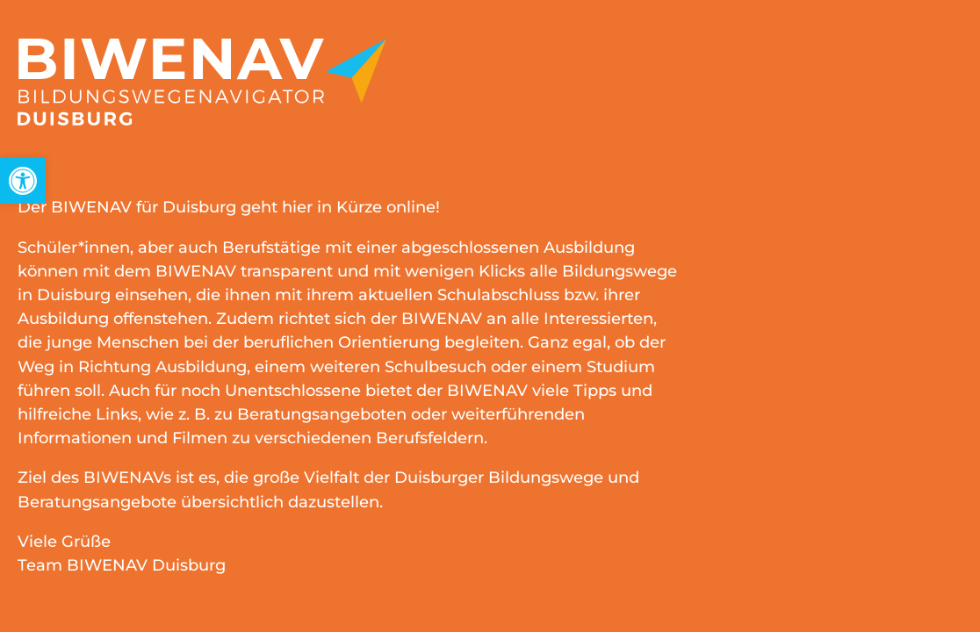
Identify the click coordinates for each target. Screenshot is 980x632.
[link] (23, 181)
